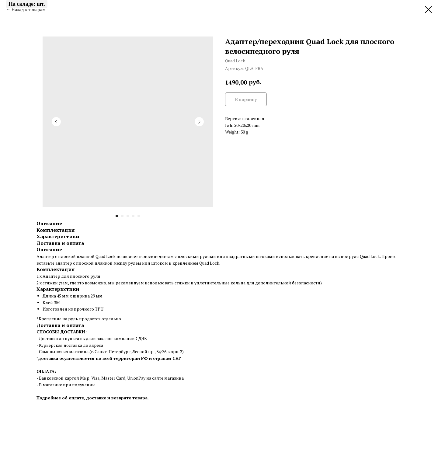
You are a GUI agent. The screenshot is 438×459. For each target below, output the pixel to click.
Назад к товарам (29, 9)
